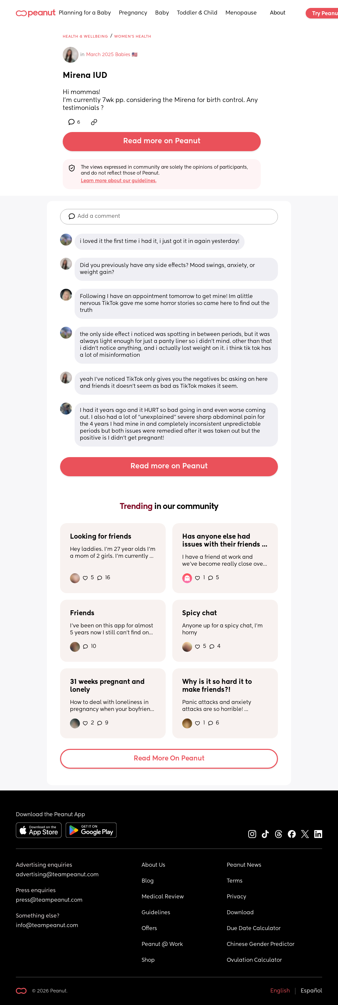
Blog (148, 881)
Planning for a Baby (85, 13)
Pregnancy (133, 13)
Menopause (241, 13)
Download (240, 913)
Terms (235, 881)
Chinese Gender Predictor (260, 944)
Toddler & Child (197, 13)
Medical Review (163, 897)
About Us (153, 865)
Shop (148, 960)
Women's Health (132, 36)
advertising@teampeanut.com (57, 875)
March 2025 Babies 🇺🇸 (111, 54)
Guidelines (156, 913)
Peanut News (244, 865)
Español (311, 991)
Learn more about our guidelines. (118, 181)
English (280, 991)
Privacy (236, 897)
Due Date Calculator (254, 928)
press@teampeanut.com (49, 900)
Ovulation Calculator (254, 960)
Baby (162, 13)
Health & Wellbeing (85, 36)
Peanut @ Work (162, 944)
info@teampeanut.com (47, 925)
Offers (149, 928)
